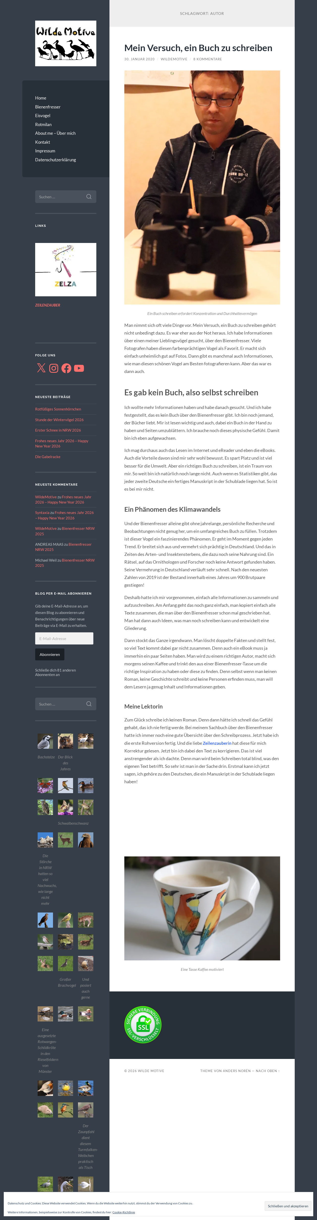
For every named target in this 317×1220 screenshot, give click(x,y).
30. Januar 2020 (140, 71)
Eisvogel (42, 115)
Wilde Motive (151, 1082)
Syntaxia (42, 512)
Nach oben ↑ (268, 1082)
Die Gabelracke (47, 456)
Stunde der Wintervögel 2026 (59, 419)
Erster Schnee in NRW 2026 (58, 430)
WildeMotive (46, 497)
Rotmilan (43, 124)
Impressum (45, 150)
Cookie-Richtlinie (123, 1212)
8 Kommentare (210, 71)
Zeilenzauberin (218, 754)
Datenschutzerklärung (55, 159)
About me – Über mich (55, 133)
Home (40, 98)
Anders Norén (237, 1082)
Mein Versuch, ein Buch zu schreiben (180, 53)
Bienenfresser (48, 106)
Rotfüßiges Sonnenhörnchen (58, 409)
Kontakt (42, 142)
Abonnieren (50, 654)
